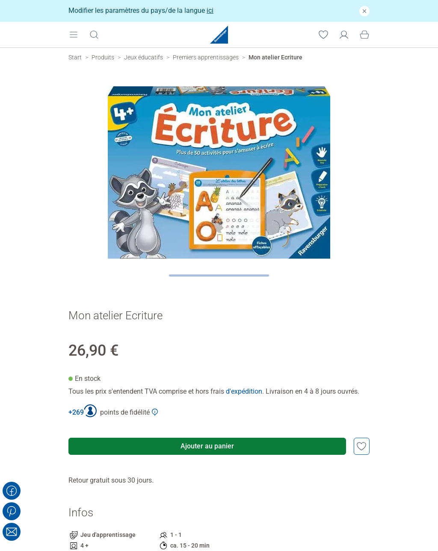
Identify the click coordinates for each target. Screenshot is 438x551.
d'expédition (244, 391)
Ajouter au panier (207, 446)
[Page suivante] (219, 275)
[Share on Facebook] (12, 491)
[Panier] (364, 34)
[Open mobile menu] (73, 34)
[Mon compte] (344, 34)
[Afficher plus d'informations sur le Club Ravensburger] (155, 412)
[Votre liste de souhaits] (323, 34)
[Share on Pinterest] (12, 511)
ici (210, 10)
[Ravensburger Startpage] (219, 35)
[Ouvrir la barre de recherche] (94, 34)
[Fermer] (364, 11)
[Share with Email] (12, 532)
